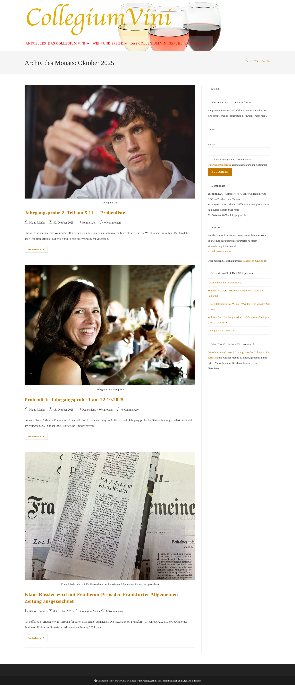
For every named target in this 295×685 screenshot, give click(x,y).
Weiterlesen (38, 250)
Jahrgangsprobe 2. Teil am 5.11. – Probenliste (75, 212)
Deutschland (89, 409)
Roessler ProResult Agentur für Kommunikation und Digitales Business (165, 680)
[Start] (247, 61)
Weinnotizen (89, 222)
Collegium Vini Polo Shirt (222, 330)
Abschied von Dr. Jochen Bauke (225, 282)
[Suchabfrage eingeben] (239, 89)
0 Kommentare (112, 222)
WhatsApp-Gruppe (253, 260)
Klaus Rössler (37, 222)
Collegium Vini (89, 611)
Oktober (266, 61)
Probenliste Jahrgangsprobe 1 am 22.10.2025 (74, 399)
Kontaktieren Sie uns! (219, 251)
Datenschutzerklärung (219, 164)
